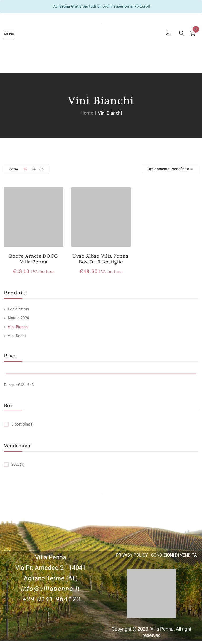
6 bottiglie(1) (22, 424)
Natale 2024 (18, 318)
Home (86, 113)
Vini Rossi (17, 335)
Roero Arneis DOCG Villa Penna (33, 259)
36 (41, 169)
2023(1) (17, 464)
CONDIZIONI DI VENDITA (174, 555)
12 (25, 169)
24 (33, 169)
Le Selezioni (18, 309)
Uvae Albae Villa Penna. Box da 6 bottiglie (101, 259)
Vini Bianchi (18, 327)
